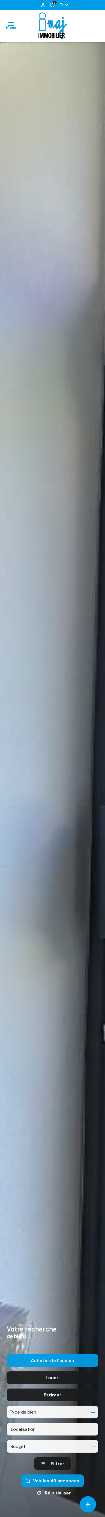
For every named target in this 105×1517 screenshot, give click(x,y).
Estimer (52, 1417)
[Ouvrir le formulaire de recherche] (52, 1485)
